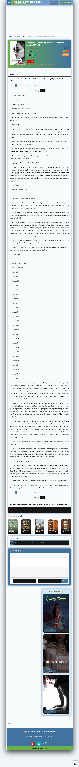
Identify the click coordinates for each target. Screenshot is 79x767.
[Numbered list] (34, 557)
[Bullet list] (31, 557)
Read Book (31, 61)
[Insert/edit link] (40, 557)
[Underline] (18, 557)
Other (23, 36)
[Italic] (15, 557)
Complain (66, 55)
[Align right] (27, 557)
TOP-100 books (48, 737)
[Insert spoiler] (49, 557)
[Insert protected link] (43, 557)
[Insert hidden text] (52, 557)
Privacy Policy (38, 737)
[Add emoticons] (37, 557)
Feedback (29, 737)
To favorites (48, 55)
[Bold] (13, 557)
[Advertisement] (39, 18)
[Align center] (25, 557)
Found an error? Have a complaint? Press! (25, 509)
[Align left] (22, 557)
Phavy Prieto (18, 74)
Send (14, 582)
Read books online (14, 36)
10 (50, 85)
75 (58, 85)
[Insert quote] (46, 557)
